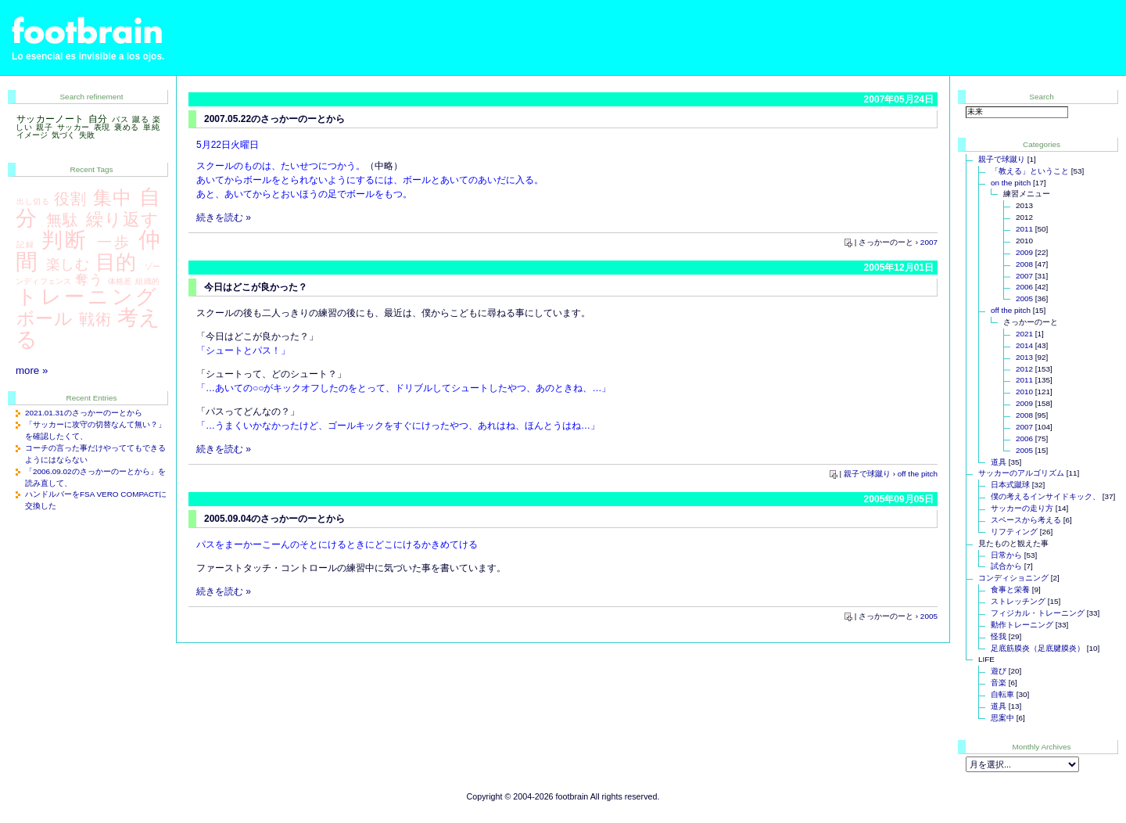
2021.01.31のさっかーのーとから (83, 412)
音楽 (998, 682)
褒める (126, 127)
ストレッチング (1018, 601)
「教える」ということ (1030, 171)
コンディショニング (1013, 577)
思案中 (1002, 717)
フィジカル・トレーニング (1038, 613)
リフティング (1014, 531)
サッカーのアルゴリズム (1021, 473)
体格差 (120, 281)
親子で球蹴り (867, 473)
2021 (1024, 333)
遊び (998, 671)
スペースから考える (1026, 520)
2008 (1024, 264)
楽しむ (68, 264)
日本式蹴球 (1010, 484)
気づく (63, 135)
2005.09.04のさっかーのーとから (274, 518)
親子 (44, 127)
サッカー (73, 127)
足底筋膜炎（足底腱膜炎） (1038, 648)
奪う (88, 279)
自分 (98, 118)
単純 (151, 127)
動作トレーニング (1022, 624)
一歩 (114, 241)
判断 (64, 240)
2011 (1024, 229)
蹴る (140, 119)
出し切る (33, 201)
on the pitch (1011, 182)
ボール (44, 318)
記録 (26, 244)
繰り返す (123, 219)
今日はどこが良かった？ (255, 287)
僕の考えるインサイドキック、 (1045, 496)
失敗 (87, 135)
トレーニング (88, 296)
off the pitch (918, 473)
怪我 (998, 636)
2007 (929, 242)
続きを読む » (223, 217)
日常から (1006, 555)
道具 (998, 462)
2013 (1024, 357)
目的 (116, 262)
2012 (1024, 369)
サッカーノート (50, 118)
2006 (1024, 286)
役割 (70, 198)
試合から (1006, 566)
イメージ (32, 135)
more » (32, 370)
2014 (1024, 345)
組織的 (147, 281)
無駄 (62, 219)
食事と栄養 (1010, 589)
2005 (929, 616)
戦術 (95, 319)
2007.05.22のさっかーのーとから (274, 118)
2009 (1024, 252)
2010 (1024, 391)
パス (120, 119)
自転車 (1002, 694)
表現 (102, 127)
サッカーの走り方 (1022, 508)
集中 (112, 197)
